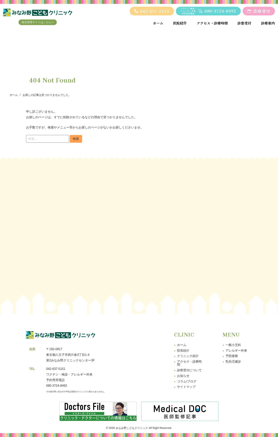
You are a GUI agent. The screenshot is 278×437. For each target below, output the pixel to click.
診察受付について (189, 370)
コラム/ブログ (186, 381)
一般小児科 (233, 345)
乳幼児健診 (233, 361)
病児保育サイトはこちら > (44, 23)
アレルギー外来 (236, 350)
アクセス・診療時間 (189, 363)
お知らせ (183, 375)
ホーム (181, 345)
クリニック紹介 (188, 356)
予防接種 (231, 356)
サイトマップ (186, 386)
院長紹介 (183, 350)
